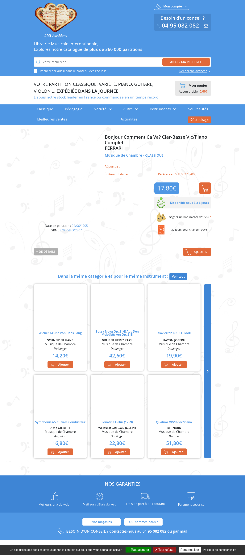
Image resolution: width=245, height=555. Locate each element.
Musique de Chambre (124, 155)
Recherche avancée (193, 71)
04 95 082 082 (179, 25)
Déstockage (199, 119)
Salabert (124, 174)
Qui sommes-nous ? (143, 522)
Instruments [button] (163, 109)
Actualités (129, 119)
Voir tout (178, 276)
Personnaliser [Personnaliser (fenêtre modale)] (190, 549)
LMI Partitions (55, 35)
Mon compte (171, 6)
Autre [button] (130, 109)
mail (183, 531)
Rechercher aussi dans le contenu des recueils (73, 71)
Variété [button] (103, 109)
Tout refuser (165, 549)
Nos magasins (101, 522)
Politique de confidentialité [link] (219, 549)
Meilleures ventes (52, 119)
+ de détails (46, 252)
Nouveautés (198, 109)
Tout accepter (138, 549)
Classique (45, 109)
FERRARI (114, 148)
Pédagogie (73, 109)
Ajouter (205, 188)
